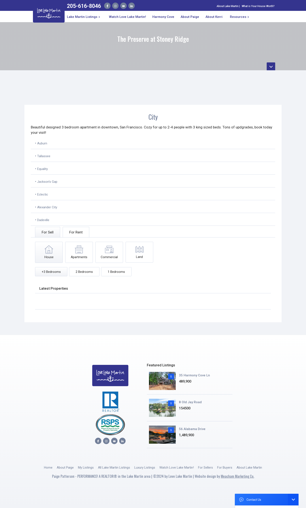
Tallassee (43, 156)
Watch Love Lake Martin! (127, 17)
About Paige (65, 467)
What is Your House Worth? (258, 6)
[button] (84, 16)
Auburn (42, 143)
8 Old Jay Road (190, 402)
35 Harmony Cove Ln (194, 375)
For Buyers (224, 467)
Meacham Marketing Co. (237, 476)
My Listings (86, 467)
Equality (42, 169)
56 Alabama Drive (192, 429)
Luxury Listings (144, 467)
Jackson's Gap (47, 182)
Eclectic (42, 194)
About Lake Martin (227, 6)
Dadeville (43, 220)
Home (48, 467)
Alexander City (47, 207)
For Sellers (205, 467)
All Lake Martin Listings (114, 467)
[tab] (47, 232)
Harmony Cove (163, 17)
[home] (49, 12)
